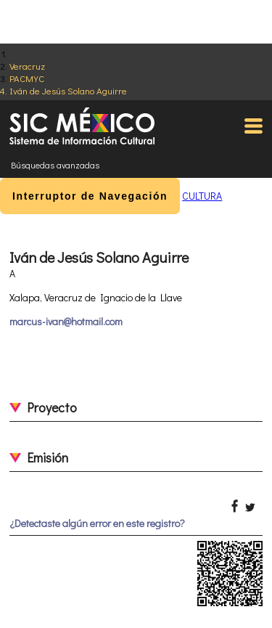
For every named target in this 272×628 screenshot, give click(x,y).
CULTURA (202, 196)
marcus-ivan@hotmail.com (66, 321)
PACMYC (26, 78)
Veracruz (27, 66)
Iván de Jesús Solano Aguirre (68, 90)
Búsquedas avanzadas (55, 165)
